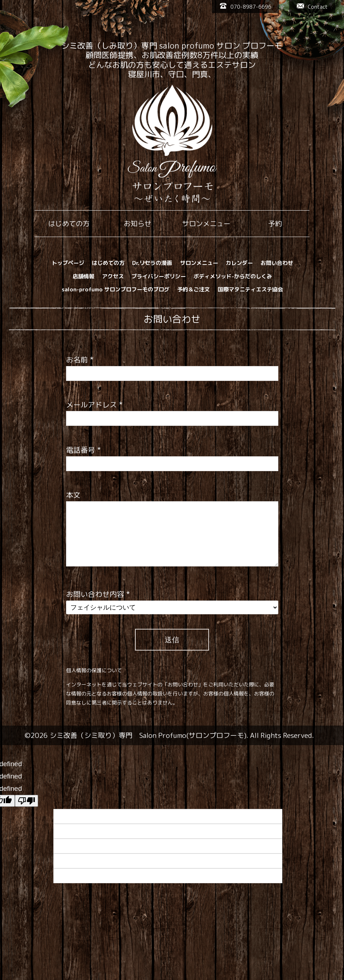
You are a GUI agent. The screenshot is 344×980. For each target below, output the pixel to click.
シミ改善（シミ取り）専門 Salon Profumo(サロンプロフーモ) (148, 735)
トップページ (68, 263)
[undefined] (26, 801)
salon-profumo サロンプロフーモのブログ (115, 289)
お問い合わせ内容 (98, 594)
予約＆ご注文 (193, 289)
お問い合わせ (277, 263)
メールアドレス (94, 404)
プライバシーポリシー (158, 276)
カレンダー (239, 263)
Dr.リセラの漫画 (152, 263)
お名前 (80, 359)
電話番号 (83, 450)
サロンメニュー (199, 263)
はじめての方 (108, 263)
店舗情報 (83, 276)
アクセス (113, 276)
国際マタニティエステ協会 (250, 289)
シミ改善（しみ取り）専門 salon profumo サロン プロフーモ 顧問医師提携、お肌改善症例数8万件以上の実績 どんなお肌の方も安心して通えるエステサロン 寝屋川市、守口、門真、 (171, 60)
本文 (73, 495)
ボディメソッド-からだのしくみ (232, 276)
